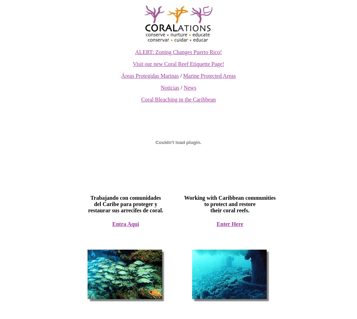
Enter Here (230, 224)
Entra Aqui (125, 224)
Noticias (170, 88)
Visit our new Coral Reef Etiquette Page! (178, 64)
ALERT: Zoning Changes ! (178, 52)
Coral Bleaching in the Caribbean (178, 99)
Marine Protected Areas (209, 76)
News (190, 88)
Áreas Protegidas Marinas (150, 76)
